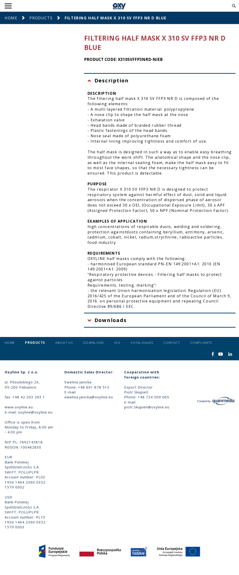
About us (64, 342)
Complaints (201, 342)
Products (41, 18)
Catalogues (142, 342)
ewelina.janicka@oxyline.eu (88, 397)
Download (93, 342)
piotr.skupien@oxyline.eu (146, 407)
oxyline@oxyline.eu (35, 412)
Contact (172, 342)
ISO (117, 342)
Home (11, 18)
